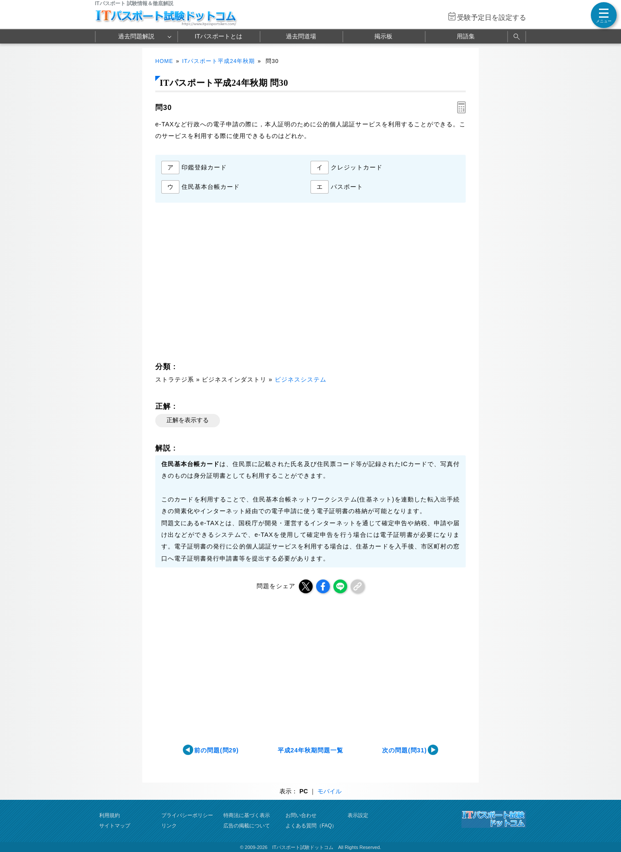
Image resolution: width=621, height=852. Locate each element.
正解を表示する (187, 420)
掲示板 (383, 36)
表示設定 (358, 815)
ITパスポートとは (218, 36)
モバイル (329, 791)
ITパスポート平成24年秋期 (218, 61)
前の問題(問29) (216, 750)
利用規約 (109, 815)
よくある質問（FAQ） (311, 826)
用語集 (466, 36)
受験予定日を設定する (491, 17)
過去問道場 (301, 36)
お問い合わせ (301, 815)
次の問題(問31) (404, 750)
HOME (164, 61)
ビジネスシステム (300, 379)
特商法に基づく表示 (246, 815)
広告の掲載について (246, 826)
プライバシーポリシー (187, 815)
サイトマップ (114, 826)
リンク (169, 826)
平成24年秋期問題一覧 (310, 750)
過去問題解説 (136, 36)
